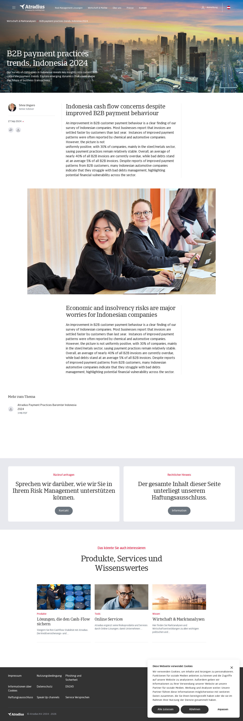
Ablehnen (194, 709)
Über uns (117, 8)
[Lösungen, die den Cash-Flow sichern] (64, 617)
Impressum (15, 676)
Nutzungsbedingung (49, 676)
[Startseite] (32, 7)
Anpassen (223, 709)
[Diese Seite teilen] (11, 130)
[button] (14, 7)
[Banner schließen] (232, 668)
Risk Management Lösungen (69, 8)
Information (179, 510)
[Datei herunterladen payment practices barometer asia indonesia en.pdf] (11, 409)
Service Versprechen (77, 697)
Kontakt (143, 8)
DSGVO (69, 686)
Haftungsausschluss (20, 697)
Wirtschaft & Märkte (97, 8)
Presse (130, 8)
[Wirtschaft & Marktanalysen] (179, 617)
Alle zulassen (165, 709)
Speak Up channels (48, 697)
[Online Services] (121, 617)
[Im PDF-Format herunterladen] (18, 130)
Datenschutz (44, 686)
